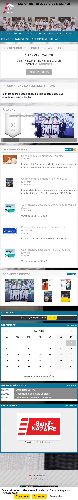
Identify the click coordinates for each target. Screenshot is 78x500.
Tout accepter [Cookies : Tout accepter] (22, 496)
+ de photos (71, 274)
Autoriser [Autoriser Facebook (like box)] (52, 318)
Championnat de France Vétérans (33, 394)
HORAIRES (41, 33)
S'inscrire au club (39, 72)
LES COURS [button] (66, 33)
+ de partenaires (71, 405)
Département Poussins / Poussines (33, 398)
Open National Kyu (25, 390)
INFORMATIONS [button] (39, 39)
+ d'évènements (71, 325)
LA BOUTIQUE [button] (22, 39)
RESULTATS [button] (7, 39)
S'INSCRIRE (18, 33)
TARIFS (30, 33)
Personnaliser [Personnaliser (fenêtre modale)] (56, 496)
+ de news (68, 149)
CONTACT (55, 39)
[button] (4, 127)
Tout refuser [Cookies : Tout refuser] (39, 496)
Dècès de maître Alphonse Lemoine (42, 155)
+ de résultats (72, 385)
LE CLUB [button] (53, 33)
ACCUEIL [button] (5, 33)
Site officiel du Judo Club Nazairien (44, 3)
